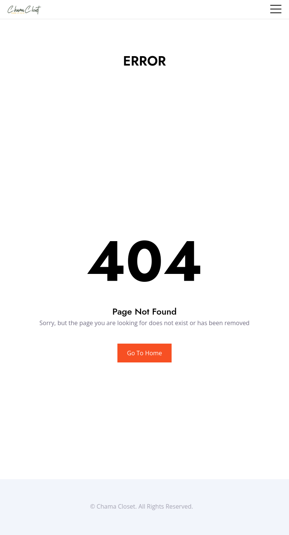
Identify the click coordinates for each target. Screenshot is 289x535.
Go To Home (144, 353)
